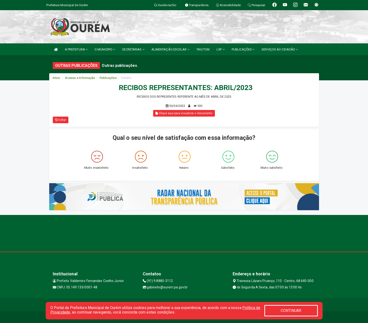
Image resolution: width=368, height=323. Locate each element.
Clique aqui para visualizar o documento (183, 113)
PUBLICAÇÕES (243, 49)
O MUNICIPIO (105, 49)
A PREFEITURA (76, 49)
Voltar (60, 120)
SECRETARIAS (133, 49)
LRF (221, 49)
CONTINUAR (291, 310)
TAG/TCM (203, 49)
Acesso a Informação (80, 78)
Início (56, 78)
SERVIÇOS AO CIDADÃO (280, 49)
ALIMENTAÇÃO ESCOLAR (170, 49)
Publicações (108, 78)
